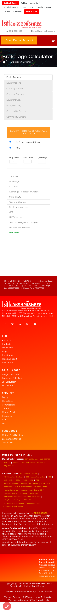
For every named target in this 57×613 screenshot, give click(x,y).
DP (3, 423)
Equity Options (13, 83)
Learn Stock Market (11, 439)
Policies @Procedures (29, 483)
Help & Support (9, 359)
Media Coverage (44, 7)
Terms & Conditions (11, 483)
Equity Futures (13, 77)
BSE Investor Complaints (35, 477)
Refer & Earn (8, 362)
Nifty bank (41, 462)
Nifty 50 (16, 462)
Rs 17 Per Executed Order (26, 142)
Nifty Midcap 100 (28, 462)
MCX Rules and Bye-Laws (13, 477)
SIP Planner (8, 385)
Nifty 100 (6, 462)
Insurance (7, 416)
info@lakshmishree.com (43, 31)
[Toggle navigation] (53, 41)
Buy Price (14, 157)
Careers (7, 11)
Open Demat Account (19, 40)
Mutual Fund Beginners (13, 435)
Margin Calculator (11, 374)
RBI (37, 480)
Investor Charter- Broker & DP (32, 490)
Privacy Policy (46, 483)
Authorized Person (33, 503)
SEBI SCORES (40, 513)
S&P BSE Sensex (31, 459)
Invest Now (7, 355)
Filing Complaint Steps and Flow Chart (18, 500)
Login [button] (32, 7)
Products (6, 344)
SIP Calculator (9, 382)
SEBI (31, 480)
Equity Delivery (13, 105)
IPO (4, 419)
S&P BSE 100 (45, 459)
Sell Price (28, 157)
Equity (5, 397)
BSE (5, 480)
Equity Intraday (13, 100)
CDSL (18, 480)
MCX (11, 480)
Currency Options (15, 94)
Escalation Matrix (10, 493)
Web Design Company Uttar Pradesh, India (28, 600)
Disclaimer (7, 487)
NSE (16, 148)
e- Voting (23, 493)
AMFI (25, 480)
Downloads (7, 347)
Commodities (8, 405)
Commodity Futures (16, 111)
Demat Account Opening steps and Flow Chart (21, 497)
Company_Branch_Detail (13, 506)
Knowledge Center (11, 7)
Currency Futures (14, 88)
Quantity (42, 157)
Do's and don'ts (40, 487)
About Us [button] (35, 3)
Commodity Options (16, 117)
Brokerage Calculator (21, 62)
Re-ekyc (24, 3)
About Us (6, 340)
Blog (24, 7)
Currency (6, 408)
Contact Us (18, 11)
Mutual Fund (8, 412)
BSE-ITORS (34, 493)
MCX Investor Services (28, 474)
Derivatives (7, 401)
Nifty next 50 (8, 466)
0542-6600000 (14, 31)
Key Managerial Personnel (13, 503)
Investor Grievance (10, 490)
